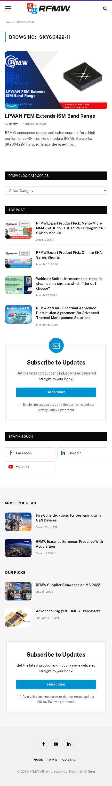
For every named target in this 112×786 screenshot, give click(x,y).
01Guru (89, 771)
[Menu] (8, 8)
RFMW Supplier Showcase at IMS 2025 (68, 585)
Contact (70, 759)
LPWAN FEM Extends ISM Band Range (50, 116)
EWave (11, 106)
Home (9, 22)
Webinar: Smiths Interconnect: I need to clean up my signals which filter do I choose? (69, 283)
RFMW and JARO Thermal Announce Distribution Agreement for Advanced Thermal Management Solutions (67, 313)
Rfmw (52, 759)
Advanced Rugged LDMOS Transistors (68, 611)
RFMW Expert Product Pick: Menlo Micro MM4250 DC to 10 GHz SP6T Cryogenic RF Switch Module (70, 228)
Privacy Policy (47, 410)
